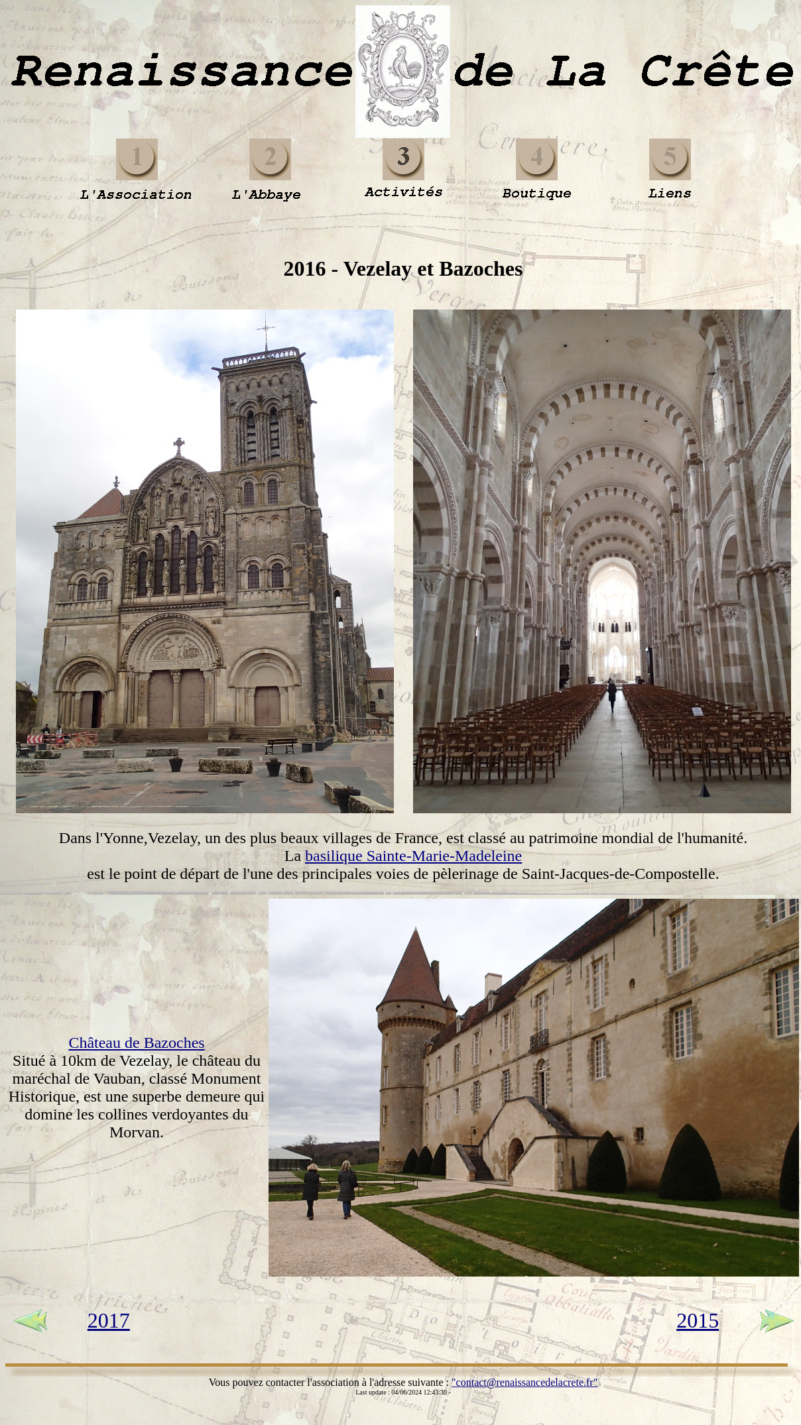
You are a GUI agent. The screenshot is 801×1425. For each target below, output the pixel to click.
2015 (697, 1320)
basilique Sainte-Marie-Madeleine (413, 855)
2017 (109, 1320)
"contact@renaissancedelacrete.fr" (524, 1382)
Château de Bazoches (136, 1042)
